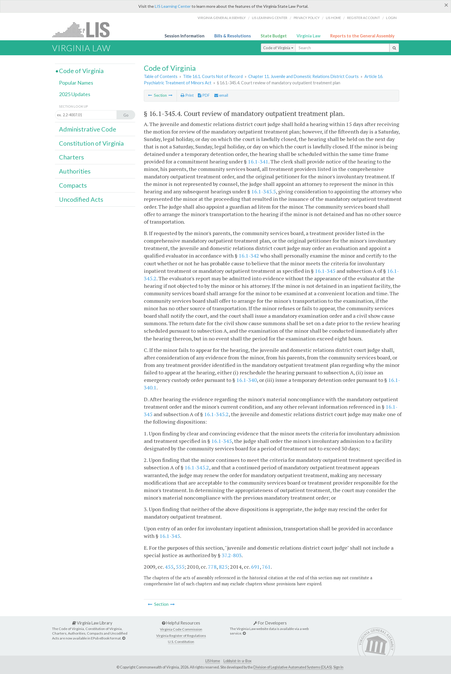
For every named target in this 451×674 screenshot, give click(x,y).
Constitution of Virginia (91, 143)
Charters (71, 157)
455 (169, 566)
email (221, 95)
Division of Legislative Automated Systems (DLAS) (292, 667)
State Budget (274, 35)
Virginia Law (308, 35)
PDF (204, 95)
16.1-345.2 (216, 414)
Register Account (363, 18)
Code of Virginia (278, 47)
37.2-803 (232, 555)
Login (391, 18)
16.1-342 (249, 255)
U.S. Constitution (181, 641)
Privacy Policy (307, 18)
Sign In (338, 667)
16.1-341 (258, 161)
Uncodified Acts (81, 199)
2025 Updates (74, 94)
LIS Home (212, 661)
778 (212, 566)
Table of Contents (160, 76)
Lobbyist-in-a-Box (237, 661)
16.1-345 (325, 270)
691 (255, 566)
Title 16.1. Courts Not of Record (213, 76)
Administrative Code (87, 129)
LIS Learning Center (173, 6)
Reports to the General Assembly (362, 35)
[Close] (446, 5)
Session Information (185, 35)
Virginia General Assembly (222, 18)
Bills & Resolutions (232, 35)
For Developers (270, 622)
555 (180, 566)
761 (266, 566)
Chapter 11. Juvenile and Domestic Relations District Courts (303, 76)
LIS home (333, 18)
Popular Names (76, 82)
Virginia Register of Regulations (181, 635)
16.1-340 (246, 379)
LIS (84, 29)
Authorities (75, 171)
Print (187, 95)
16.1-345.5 (263, 191)
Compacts (73, 185)
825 (223, 566)
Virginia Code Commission (181, 629)
